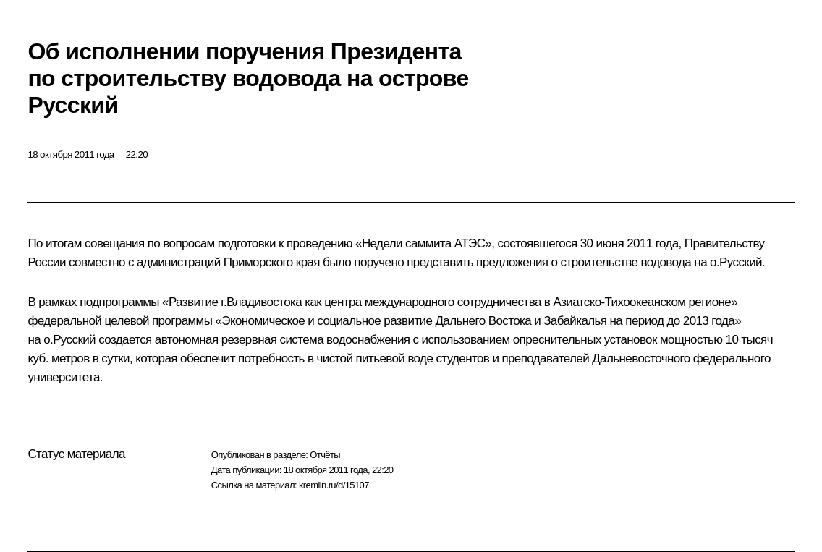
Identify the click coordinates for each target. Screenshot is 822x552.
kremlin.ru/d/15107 (334, 485)
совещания (115, 243)
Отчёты (325, 454)
